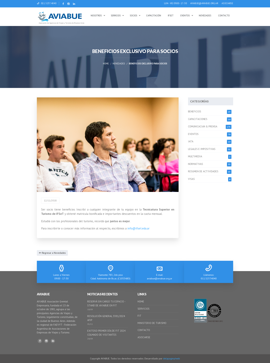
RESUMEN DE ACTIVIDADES (203, 171)
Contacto (224, 15)
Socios (133, 15)
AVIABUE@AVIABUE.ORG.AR (204, 3)
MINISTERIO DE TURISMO (152, 323)
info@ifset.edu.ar (138, 228)
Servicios (116, 15)
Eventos (185, 15)
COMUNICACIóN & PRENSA (202, 126)
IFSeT (171, 15)
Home (106, 63)
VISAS (191, 179)
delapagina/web (171, 358)
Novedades (205, 15)
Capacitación (153, 15)
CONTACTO (144, 330)
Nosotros (96, 15)
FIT (139, 315)
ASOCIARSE (227, 3)
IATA (190, 141)
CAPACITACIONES (197, 119)
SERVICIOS (143, 308)
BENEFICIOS (194, 111)
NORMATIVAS (195, 164)
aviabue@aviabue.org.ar (159, 278)
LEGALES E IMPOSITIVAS (201, 149)
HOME (141, 301)
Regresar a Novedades (52, 252)
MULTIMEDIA (195, 156)
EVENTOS (193, 134)
